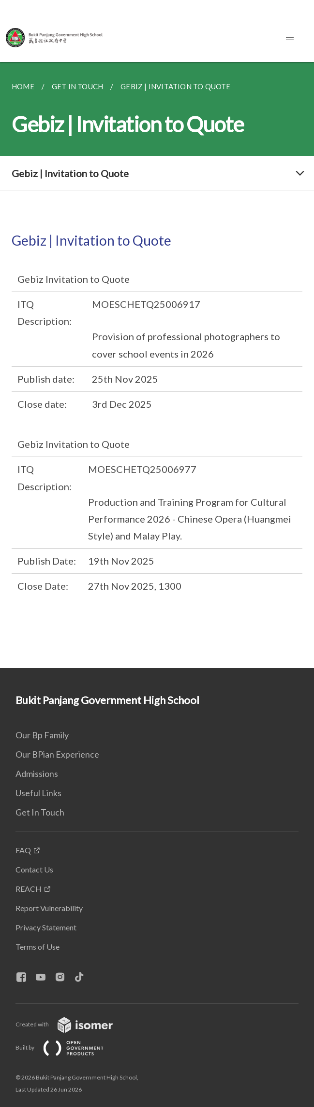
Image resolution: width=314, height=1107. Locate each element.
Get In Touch (39, 812)
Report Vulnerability (49, 908)
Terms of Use (37, 946)
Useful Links (38, 793)
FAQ (23, 850)
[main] (157, 365)
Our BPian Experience (57, 754)
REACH (28, 888)
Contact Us (34, 869)
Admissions (36, 773)
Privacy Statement (45, 927)
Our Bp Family (42, 735)
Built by (67, 1047)
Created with (71, 1024)
